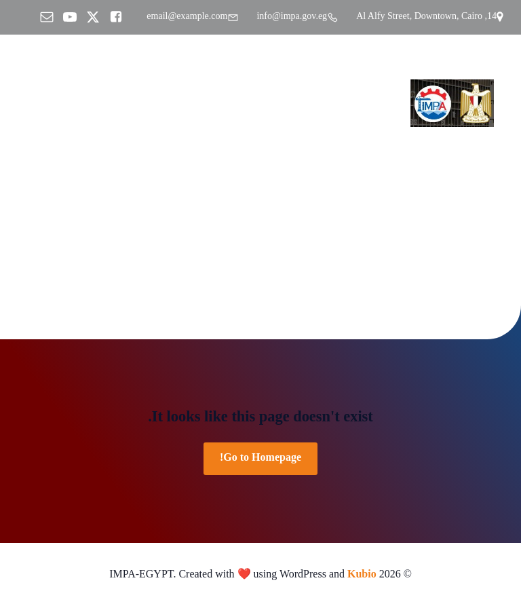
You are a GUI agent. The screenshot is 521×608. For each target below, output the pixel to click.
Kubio (362, 575)
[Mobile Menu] (30, 103)
